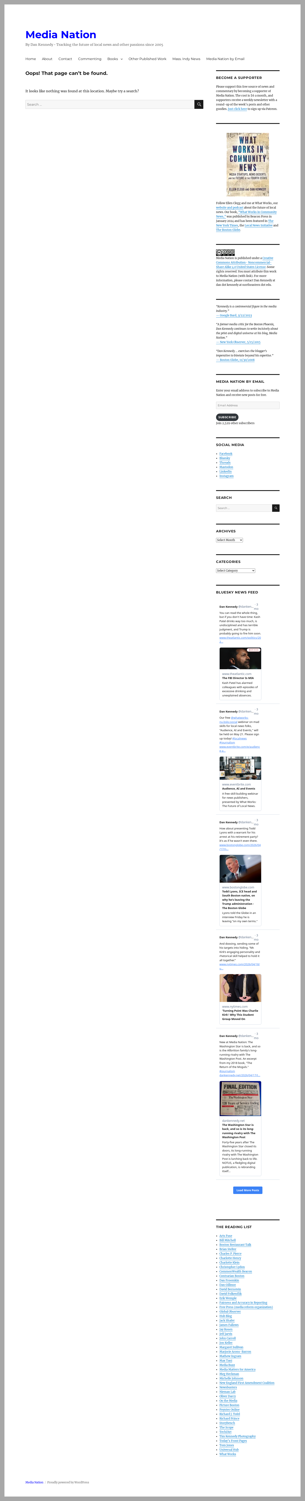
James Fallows (229, 1325)
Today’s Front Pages (233, 1441)
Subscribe (227, 417)
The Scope (226, 1427)
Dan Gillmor (227, 1285)
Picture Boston (229, 1405)
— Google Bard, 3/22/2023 (234, 315)
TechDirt (225, 1432)
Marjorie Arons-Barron (235, 1352)
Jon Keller (226, 1343)
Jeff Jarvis (225, 1334)
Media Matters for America (237, 1369)
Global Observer (230, 1311)
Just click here (237, 109)
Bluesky (224, 458)
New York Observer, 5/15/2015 (240, 342)
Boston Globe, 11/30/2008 (237, 360)
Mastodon (226, 467)
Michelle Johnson (231, 1378)
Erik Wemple (228, 1298)
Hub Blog (225, 1316)
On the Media (228, 1401)
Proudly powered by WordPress (68, 1482)
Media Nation (60, 34)
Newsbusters (228, 1387)
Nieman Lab (227, 1392)
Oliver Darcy (227, 1396)
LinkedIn (225, 471)
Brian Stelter (227, 1249)
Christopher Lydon (232, 1267)
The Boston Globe (228, 230)
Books (112, 59)
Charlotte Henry (230, 1258)
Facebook (225, 454)
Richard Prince (229, 1418)
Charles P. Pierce (230, 1254)
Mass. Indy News (186, 59)
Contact (65, 59)
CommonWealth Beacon (235, 1271)
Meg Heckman (229, 1374)
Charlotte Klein (229, 1262)
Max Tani (225, 1360)
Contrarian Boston (231, 1276)
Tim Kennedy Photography (237, 1436)
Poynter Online (229, 1409)
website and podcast (229, 207)
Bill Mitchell (227, 1240)
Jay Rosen (226, 1329)
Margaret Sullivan (231, 1347)
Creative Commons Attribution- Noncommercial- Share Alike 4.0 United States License (244, 262)
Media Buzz (227, 1365)
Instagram (226, 476)
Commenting (89, 59)
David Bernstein (230, 1289)
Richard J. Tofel (229, 1414)
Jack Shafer (227, 1320)
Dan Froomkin (229, 1280)
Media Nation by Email (225, 59)
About (47, 59)
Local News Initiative (259, 225)
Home (30, 59)
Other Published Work (147, 59)
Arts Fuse (225, 1236)
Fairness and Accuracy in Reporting (243, 1303)
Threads (225, 462)
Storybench (227, 1423)
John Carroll (227, 1338)
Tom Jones (226, 1445)
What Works (227, 1454)
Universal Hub (229, 1450)
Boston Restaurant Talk (235, 1245)
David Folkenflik (230, 1294)
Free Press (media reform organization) (246, 1307)
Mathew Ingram (230, 1356)
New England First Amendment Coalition (246, 1383)
